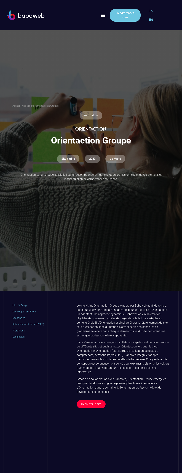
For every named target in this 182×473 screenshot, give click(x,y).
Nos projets (28, 105)
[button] (103, 15)
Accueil (16, 105)
